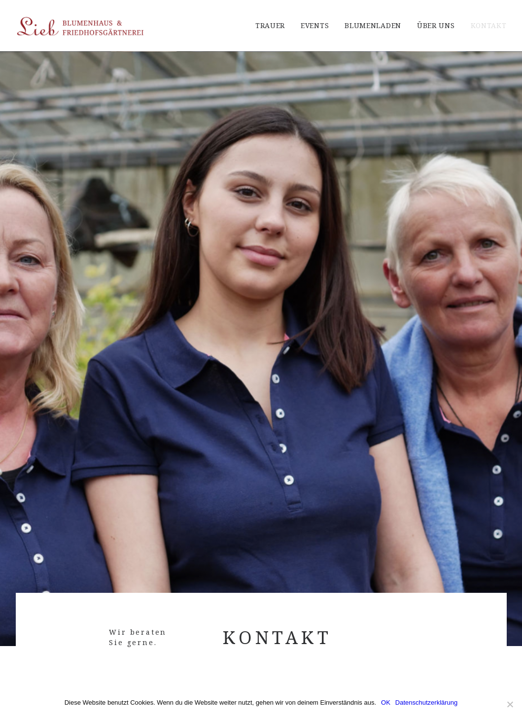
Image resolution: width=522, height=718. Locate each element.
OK (385, 702)
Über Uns (436, 25)
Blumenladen (373, 25)
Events (315, 25)
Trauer (270, 25)
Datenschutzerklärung (426, 702)
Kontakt (489, 25)
